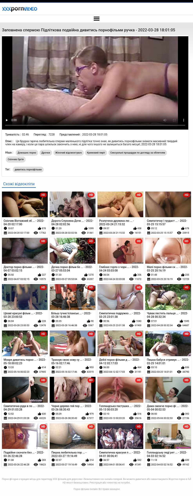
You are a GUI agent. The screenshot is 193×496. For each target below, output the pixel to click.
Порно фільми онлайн (86, 489)
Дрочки (45, 152)
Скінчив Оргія (16, 159)
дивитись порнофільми (28, 169)
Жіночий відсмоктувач (68, 152)
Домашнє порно (27, 152)
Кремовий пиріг (96, 152)
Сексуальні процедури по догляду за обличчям (137, 152)
